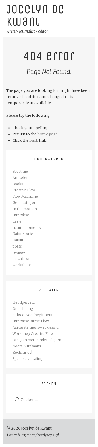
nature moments (27, 227)
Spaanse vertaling (28, 359)
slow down (22, 259)
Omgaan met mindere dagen (37, 340)
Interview (21, 215)
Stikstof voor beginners (32, 315)
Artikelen (20, 178)
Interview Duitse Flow (31, 321)
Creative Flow (24, 190)
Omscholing (23, 309)
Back (33, 140)
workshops (22, 265)
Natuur (18, 240)
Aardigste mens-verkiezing (36, 327)
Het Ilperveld (24, 302)
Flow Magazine (25, 196)
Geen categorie (25, 202)
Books (18, 184)
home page (47, 134)
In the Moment (25, 209)
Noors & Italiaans (27, 346)
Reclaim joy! (22, 352)
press (17, 246)
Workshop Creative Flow (33, 334)
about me (20, 171)
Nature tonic (23, 234)
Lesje (17, 221)
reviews (19, 252)
